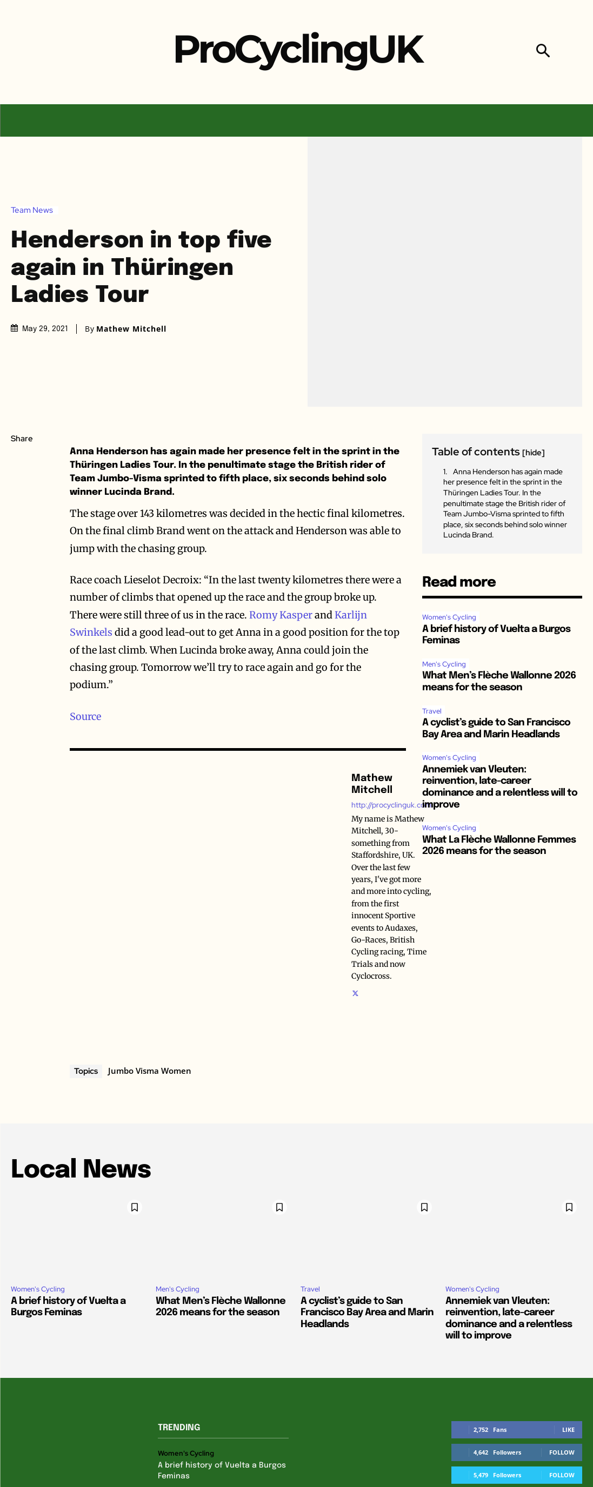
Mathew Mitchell (131, 329)
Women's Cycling (449, 617)
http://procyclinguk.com (391, 805)
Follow (562, 1452)
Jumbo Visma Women (149, 1070)
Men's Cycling (444, 664)
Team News (34, 210)
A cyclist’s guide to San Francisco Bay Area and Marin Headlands (367, 1312)
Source (85, 716)
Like (568, 1429)
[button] (543, 52)
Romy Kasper (280, 615)
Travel (432, 711)
